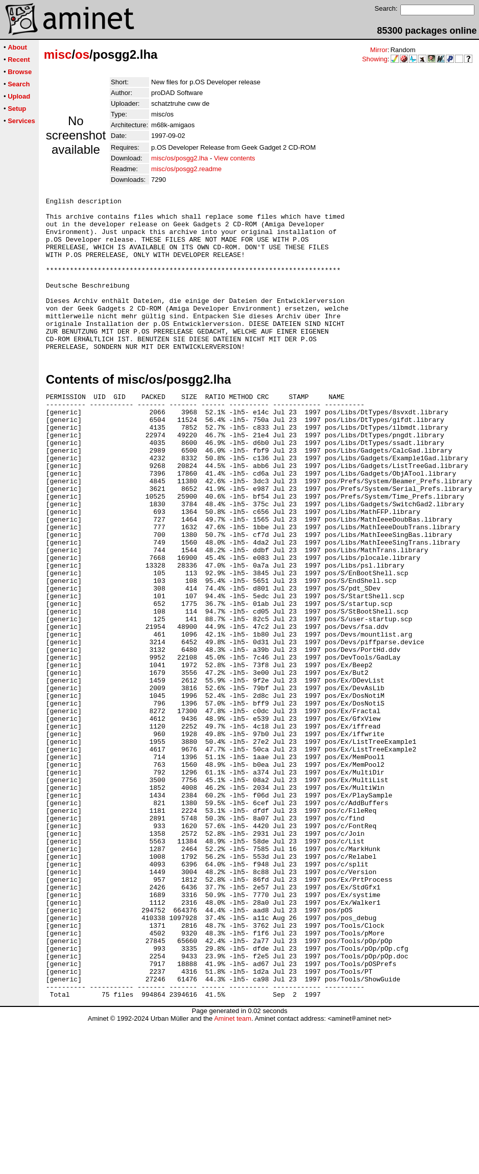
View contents (234, 158)
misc (58, 54)
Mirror (379, 50)
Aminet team (232, 1170)
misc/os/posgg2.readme (186, 169)
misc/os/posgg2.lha (179, 158)
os (82, 54)
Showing (375, 59)
